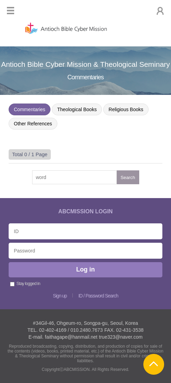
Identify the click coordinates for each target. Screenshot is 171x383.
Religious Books (125, 109)
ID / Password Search (98, 296)
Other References (33, 123)
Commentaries (29, 109)
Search (128, 177)
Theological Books (76, 109)
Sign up (60, 296)
